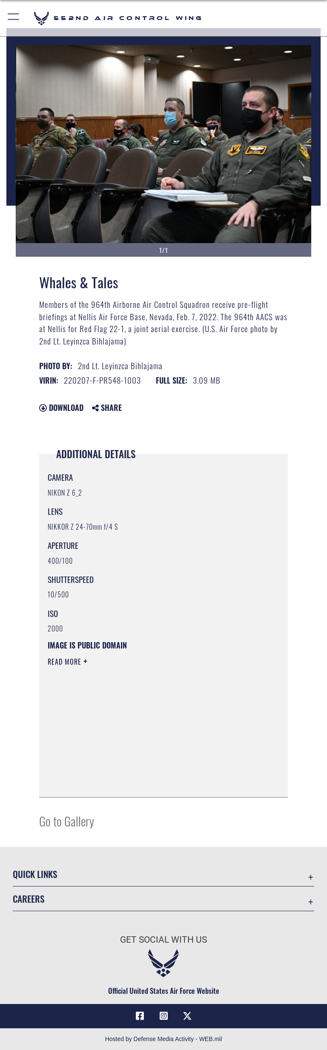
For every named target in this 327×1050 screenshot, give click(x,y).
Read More (65, 662)
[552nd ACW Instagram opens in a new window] (163, 1016)
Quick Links (35, 874)
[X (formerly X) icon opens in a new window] (187, 1016)
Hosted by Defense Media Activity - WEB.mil (163, 1039)
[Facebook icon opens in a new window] (139, 1016)
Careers (28, 898)
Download (61, 407)
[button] (14, 18)
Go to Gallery (66, 821)
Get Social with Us (163, 940)
